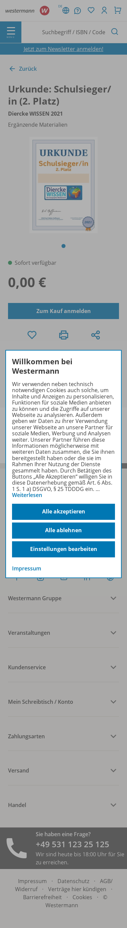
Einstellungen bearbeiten (63, 549)
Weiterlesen (27, 495)
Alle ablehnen (63, 530)
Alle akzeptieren (63, 511)
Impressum (26, 568)
